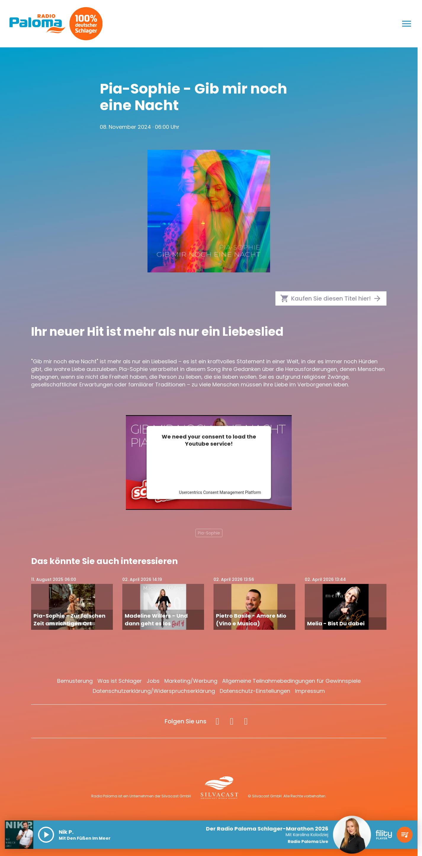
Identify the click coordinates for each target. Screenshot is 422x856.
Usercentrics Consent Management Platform (220, 492)
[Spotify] (246, 721)
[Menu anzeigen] (407, 24)
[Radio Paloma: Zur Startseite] (37, 23)
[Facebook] (217, 721)
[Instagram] (231, 721)
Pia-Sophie (209, 533)
